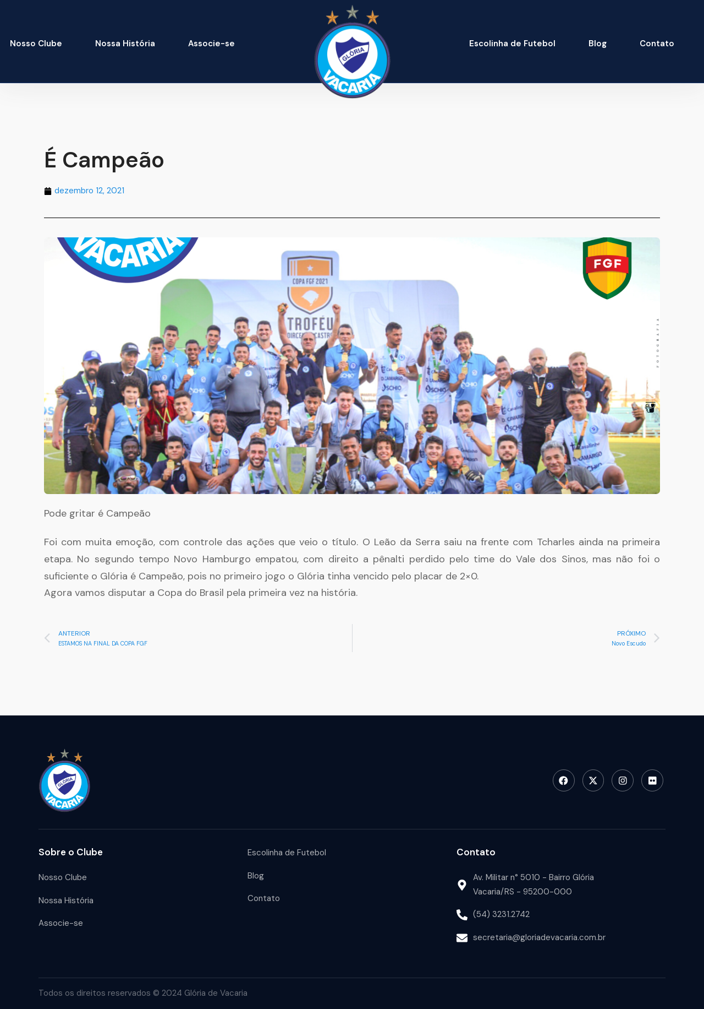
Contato (657, 43)
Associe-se (211, 43)
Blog (597, 43)
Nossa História (125, 43)
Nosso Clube (36, 43)
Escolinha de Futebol (512, 43)
